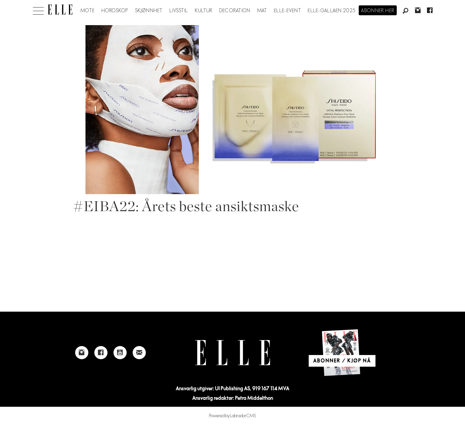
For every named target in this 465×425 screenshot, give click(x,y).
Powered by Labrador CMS (232, 415)
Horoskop (115, 11)
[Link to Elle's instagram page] (81, 352)
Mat (262, 11)
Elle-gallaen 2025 (331, 11)
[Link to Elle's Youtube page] (120, 352)
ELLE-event (287, 11)
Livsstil (178, 11)
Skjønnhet (149, 11)
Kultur (204, 11)
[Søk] (406, 11)
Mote (88, 11)
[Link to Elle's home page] (232, 352)
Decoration (235, 11)
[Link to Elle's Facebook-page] (100, 352)
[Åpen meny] (38, 9)
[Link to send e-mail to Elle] (139, 352)
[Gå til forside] (60, 9)
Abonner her (377, 11)
